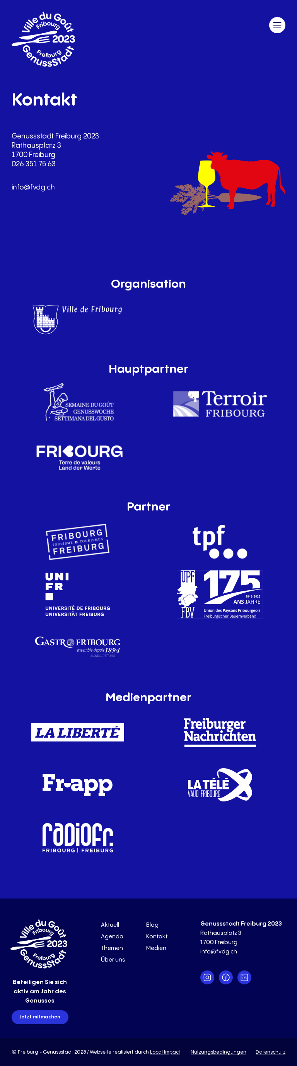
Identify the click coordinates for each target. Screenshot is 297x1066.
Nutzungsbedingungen (218, 1052)
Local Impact (165, 1052)
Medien (156, 948)
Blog (152, 925)
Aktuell (110, 925)
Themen (112, 948)
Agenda (112, 937)
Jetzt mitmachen (39, 1017)
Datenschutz (270, 1052)
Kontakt (156, 937)
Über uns (113, 960)
